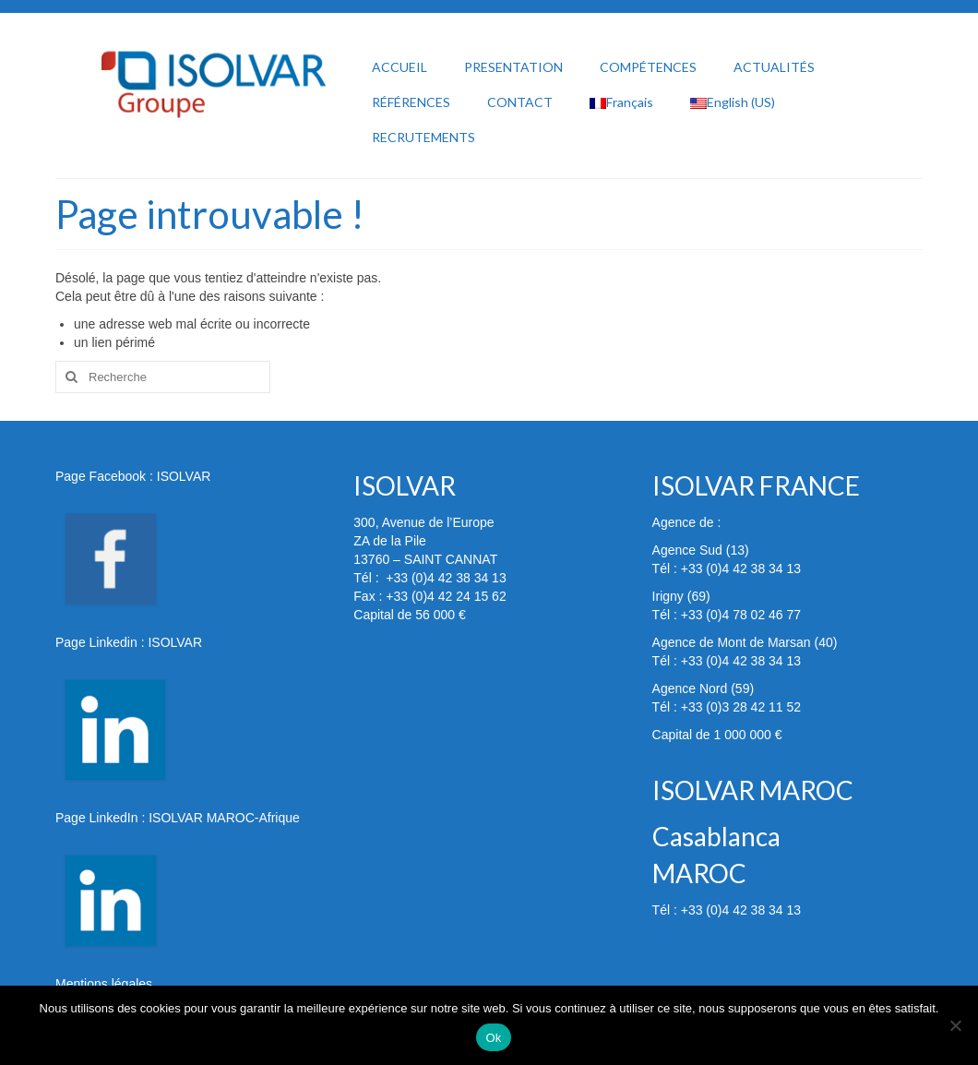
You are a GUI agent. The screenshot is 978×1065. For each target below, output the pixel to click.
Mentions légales (103, 983)
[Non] (955, 1025)
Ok (493, 1038)
